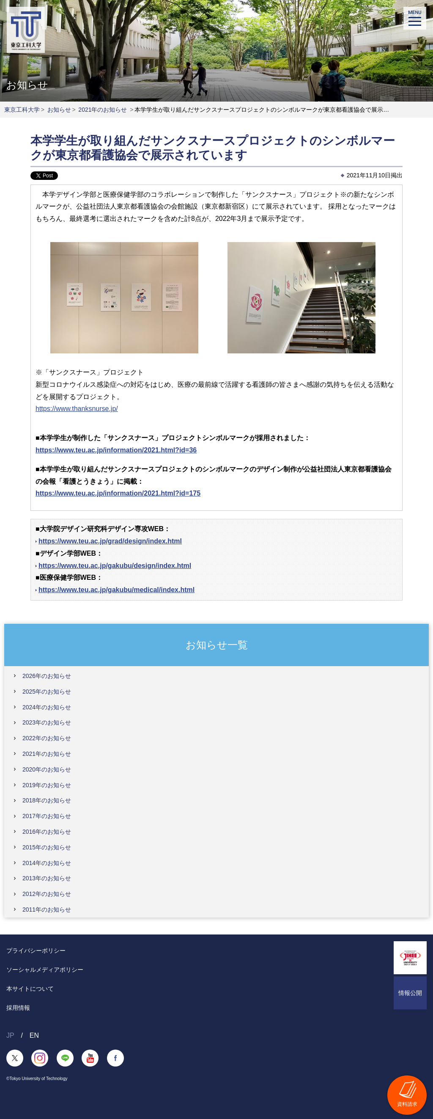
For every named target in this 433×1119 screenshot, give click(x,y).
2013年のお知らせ (46, 878)
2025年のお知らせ (46, 691)
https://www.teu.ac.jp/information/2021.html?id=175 (118, 493)
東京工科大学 (22, 109)
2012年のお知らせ (46, 893)
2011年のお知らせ (46, 909)
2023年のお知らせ (46, 722)
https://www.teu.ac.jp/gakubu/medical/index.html (116, 589)
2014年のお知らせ (46, 863)
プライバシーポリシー (36, 950)
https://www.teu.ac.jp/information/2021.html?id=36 (116, 450)
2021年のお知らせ (102, 109)
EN (34, 1035)
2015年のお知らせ (46, 847)
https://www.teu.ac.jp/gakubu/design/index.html (114, 565)
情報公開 (410, 992)
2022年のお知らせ (46, 738)
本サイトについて (30, 988)
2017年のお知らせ (46, 816)
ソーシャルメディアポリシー (44, 969)
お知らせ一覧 (217, 644)
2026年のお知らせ (46, 676)
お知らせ (59, 109)
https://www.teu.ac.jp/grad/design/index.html (110, 541)
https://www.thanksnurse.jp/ (77, 408)
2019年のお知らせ (46, 785)
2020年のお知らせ (46, 769)
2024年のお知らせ (46, 707)
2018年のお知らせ (46, 800)
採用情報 (18, 1007)
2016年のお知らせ (46, 831)
